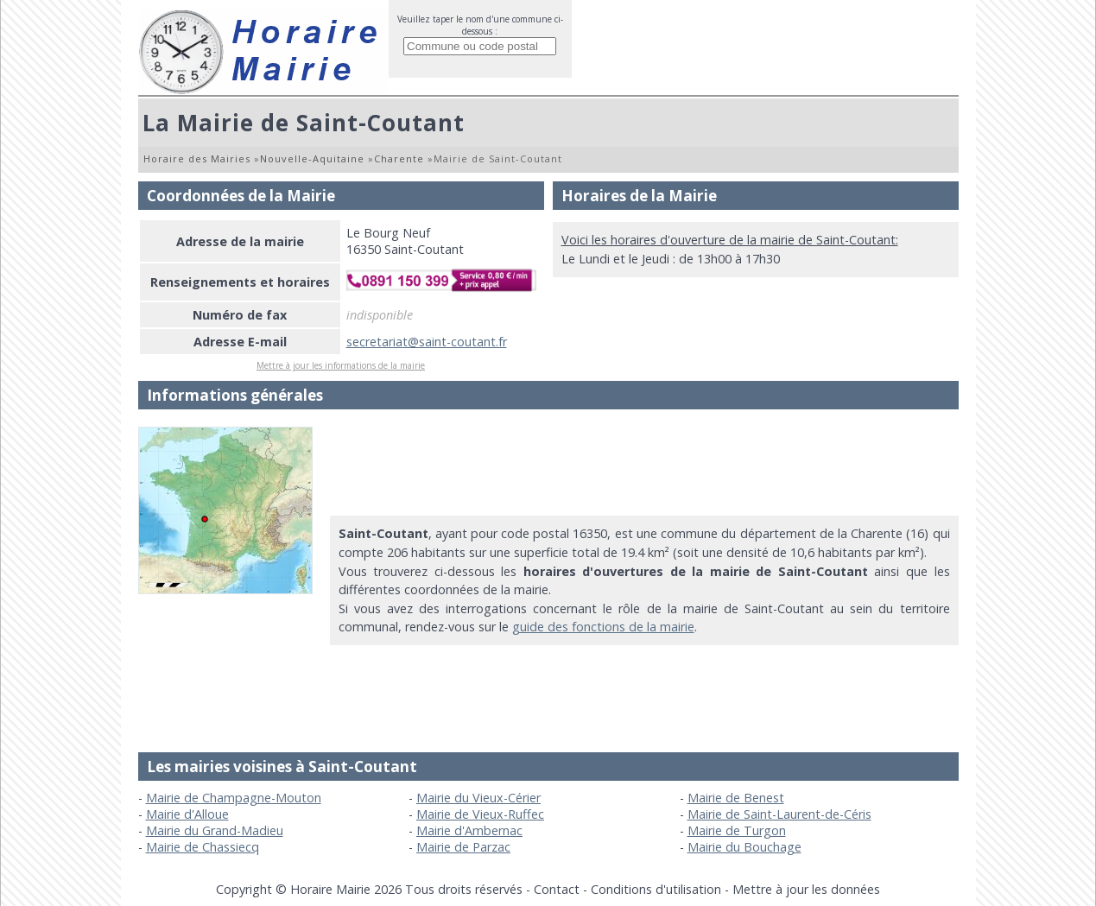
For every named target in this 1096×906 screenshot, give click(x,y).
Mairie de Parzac (463, 847)
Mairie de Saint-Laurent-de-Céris (779, 814)
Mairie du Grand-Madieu (214, 830)
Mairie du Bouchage (744, 847)
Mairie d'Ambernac (469, 830)
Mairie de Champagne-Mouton (233, 797)
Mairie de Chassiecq (202, 847)
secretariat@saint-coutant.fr (426, 341)
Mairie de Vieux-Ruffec (480, 814)
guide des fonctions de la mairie (603, 626)
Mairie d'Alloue (187, 814)
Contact (557, 889)
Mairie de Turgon (736, 830)
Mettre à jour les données (806, 889)
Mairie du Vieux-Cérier (478, 797)
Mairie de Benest (735, 797)
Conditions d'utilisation (656, 889)
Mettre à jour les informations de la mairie (341, 365)
